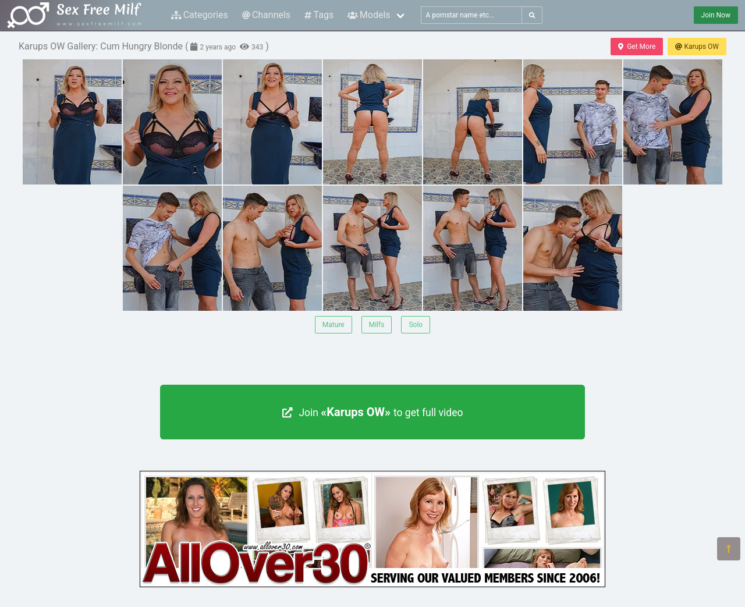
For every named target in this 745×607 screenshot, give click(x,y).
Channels (266, 14)
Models (368, 14)
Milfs (377, 325)
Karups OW (697, 46)
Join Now (715, 15)
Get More (636, 46)
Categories (199, 14)
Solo (416, 325)
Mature (333, 325)
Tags (319, 14)
